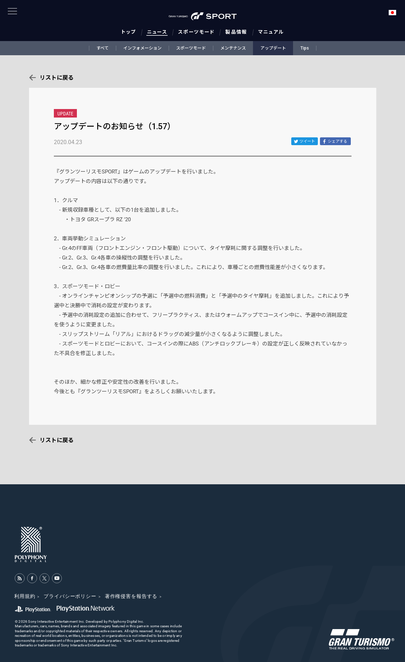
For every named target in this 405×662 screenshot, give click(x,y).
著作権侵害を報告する (131, 596)
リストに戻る (57, 77)
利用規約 (24, 596)
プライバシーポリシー (70, 596)
